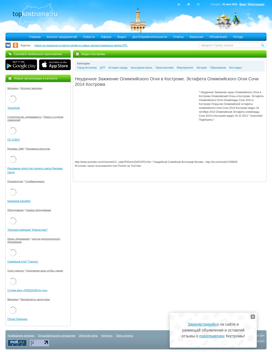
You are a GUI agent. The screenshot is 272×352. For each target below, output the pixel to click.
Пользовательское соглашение (57, 335)
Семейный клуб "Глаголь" (23, 261)
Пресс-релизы (124, 335)
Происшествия (164, 67)
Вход (242, 4)
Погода (238, 37)
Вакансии (196, 37)
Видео (121, 37)
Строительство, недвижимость (24, 117)
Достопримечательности (149, 37)
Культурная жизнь (141, 67)
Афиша (106, 37)
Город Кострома (87, 67)
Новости (89, 37)
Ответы (178, 37)
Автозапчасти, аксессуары (35, 299)
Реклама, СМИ (15, 148)
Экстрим (201, 67)
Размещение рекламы (21, 335)
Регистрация (256, 4)
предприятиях (212, 336)
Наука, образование (18, 238)
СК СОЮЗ (13, 139)
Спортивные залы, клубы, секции (44, 270)
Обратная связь (88, 335)
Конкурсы (107, 335)
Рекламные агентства (38, 148)
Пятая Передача (17, 319)
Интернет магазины (31, 88)
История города (117, 67)
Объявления (218, 37)
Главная (34, 37)
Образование (218, 67)
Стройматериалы (35, 181)
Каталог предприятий (62, 37)
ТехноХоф (13, 107)
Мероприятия (185, 67)
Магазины (12, 88)
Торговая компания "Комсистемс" (27, 229)
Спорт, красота (15, 270)
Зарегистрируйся (203, 324)
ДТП (102, 67)
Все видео (235, 67)
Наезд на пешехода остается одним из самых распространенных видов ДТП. (81, 45)
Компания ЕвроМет (19, 201)
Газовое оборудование (38, 210)
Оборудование (15, 210)
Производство (15, 181)
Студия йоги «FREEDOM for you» (27, 290)
